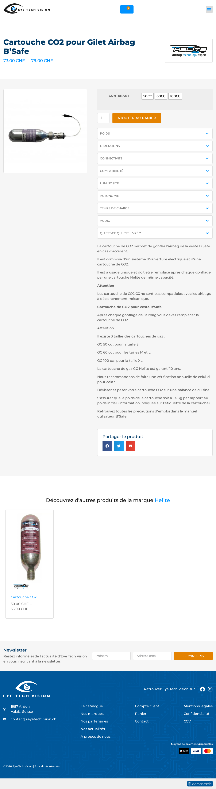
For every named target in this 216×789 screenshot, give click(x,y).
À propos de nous (96, 737)
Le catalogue (92, 706)
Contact (142, 721)
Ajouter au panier (136, 118)
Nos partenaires (94, 721)
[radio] (147, 96)
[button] (209, 9)
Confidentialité (196, 714)
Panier (140, 714)
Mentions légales (198, 706)
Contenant (119, 95)
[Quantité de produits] (103, 118)
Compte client (147, 706)
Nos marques (92, 714)
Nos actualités (93, 729)
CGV (187, 721)
